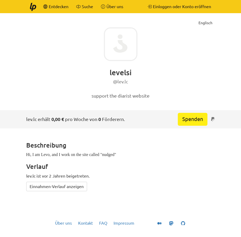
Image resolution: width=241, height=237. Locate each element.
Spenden (192, 119)
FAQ (103, 223)
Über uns (63, 223)
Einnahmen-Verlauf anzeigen (57, 186)
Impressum (124, 223)
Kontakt (85, 223)
